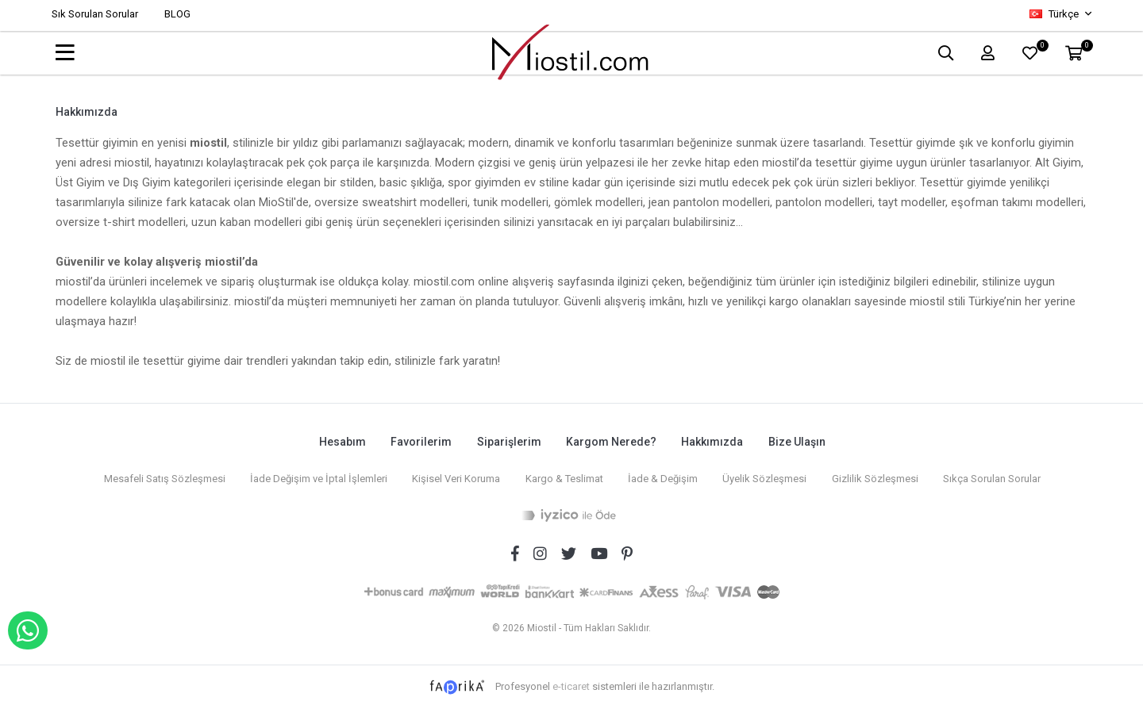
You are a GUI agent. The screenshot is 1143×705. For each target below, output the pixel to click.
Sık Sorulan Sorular (95, 14)
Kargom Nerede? (611, 441)
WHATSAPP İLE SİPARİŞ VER (28, 630)
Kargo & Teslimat (563, 475)
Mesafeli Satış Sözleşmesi (159, 475)
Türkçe (1055, 14)
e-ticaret (571, 682)
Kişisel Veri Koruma (454, 475)
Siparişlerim (507, 441)
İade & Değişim (663, 475)
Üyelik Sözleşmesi (766, 475)
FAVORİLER (1040, 48)
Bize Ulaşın (799, 441)
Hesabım (338, 441)
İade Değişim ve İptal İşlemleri (314, 475)
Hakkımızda (714, 441)
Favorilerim (418, 441)
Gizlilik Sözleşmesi (877, 475)
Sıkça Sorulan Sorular (996, 475)
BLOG (177, 14)
